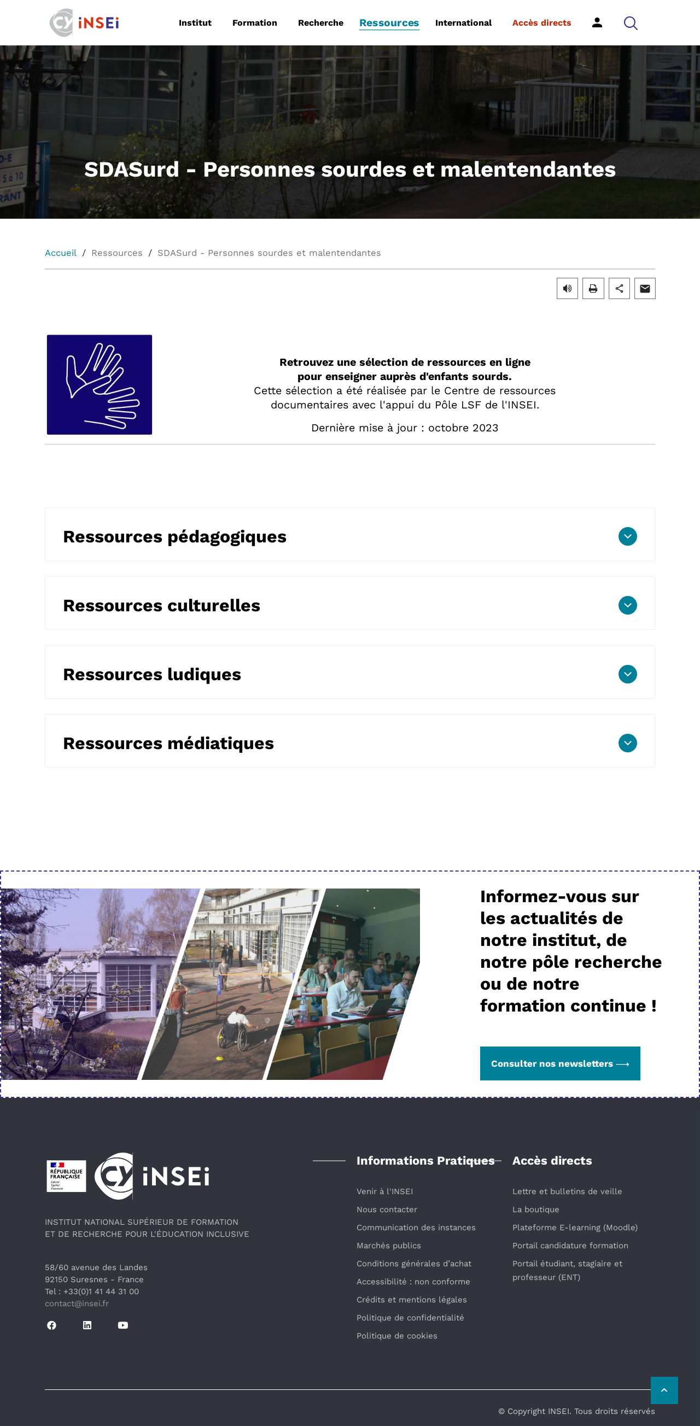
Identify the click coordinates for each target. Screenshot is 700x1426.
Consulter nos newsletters (560, 1063)
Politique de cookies (397, 1336)
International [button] (463, 22)
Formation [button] (254, 22)
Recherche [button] (320, 22)
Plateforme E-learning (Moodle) (575, 1227)
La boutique (535, 1209)
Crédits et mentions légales (412, 1300)
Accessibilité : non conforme (413, 1282)
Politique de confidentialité (410, 1318)
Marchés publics (389, 1245)
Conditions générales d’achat (414, 1264)
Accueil (61, 253)
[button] (631, 22)
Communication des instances (416, 1227)
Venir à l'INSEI (385, 1191)
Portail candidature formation (570, 1245)
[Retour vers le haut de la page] (664, 1390)
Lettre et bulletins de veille (567, 1191)
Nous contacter (387, 1209)
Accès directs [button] (541, 22)
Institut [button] (195, 22)
